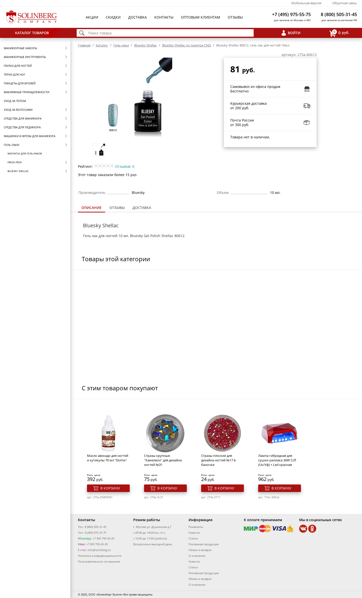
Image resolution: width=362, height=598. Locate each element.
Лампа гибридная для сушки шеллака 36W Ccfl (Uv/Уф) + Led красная (277, 460)
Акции (92, 17)
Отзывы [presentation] (117, 207)
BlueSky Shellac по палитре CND (186, 45)
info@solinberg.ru (99, 550)
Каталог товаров (32, 32)
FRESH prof (15, 162)
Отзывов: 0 (124, 166)
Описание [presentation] (91, 207)
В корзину (110, 488)
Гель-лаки (11, 145)
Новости (194, 532)
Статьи (193, 538)
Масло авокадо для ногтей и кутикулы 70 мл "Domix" (107, 457)
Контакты (163, 17)
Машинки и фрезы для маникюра (29, 136)
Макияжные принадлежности (26, 92)
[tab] (91, 208)
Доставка (137, 17)
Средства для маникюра (22, 118)
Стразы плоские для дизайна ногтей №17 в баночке (218, 460)
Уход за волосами (18, 110)
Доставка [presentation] (141, 207)
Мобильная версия (306, 3)
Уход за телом (15, 101)
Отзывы (235, 17)
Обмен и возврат (200, 550)
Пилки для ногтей (18, 66)
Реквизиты (196, 527)
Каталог (102, 45)
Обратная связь (344, 3)
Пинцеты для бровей (19, 83)
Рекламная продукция (204, 544)
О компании (197, 556)
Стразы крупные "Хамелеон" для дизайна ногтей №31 (163, 460)
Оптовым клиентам (200, 17)
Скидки (113, 17)
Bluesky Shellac (18, 171)
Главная (84, 45)
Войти (294, 32)
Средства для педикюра (22, 127)
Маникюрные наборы (20, 48)
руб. (339, 33)
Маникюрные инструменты (25, 57)
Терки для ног (14, 74)
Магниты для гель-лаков (25, 153)
